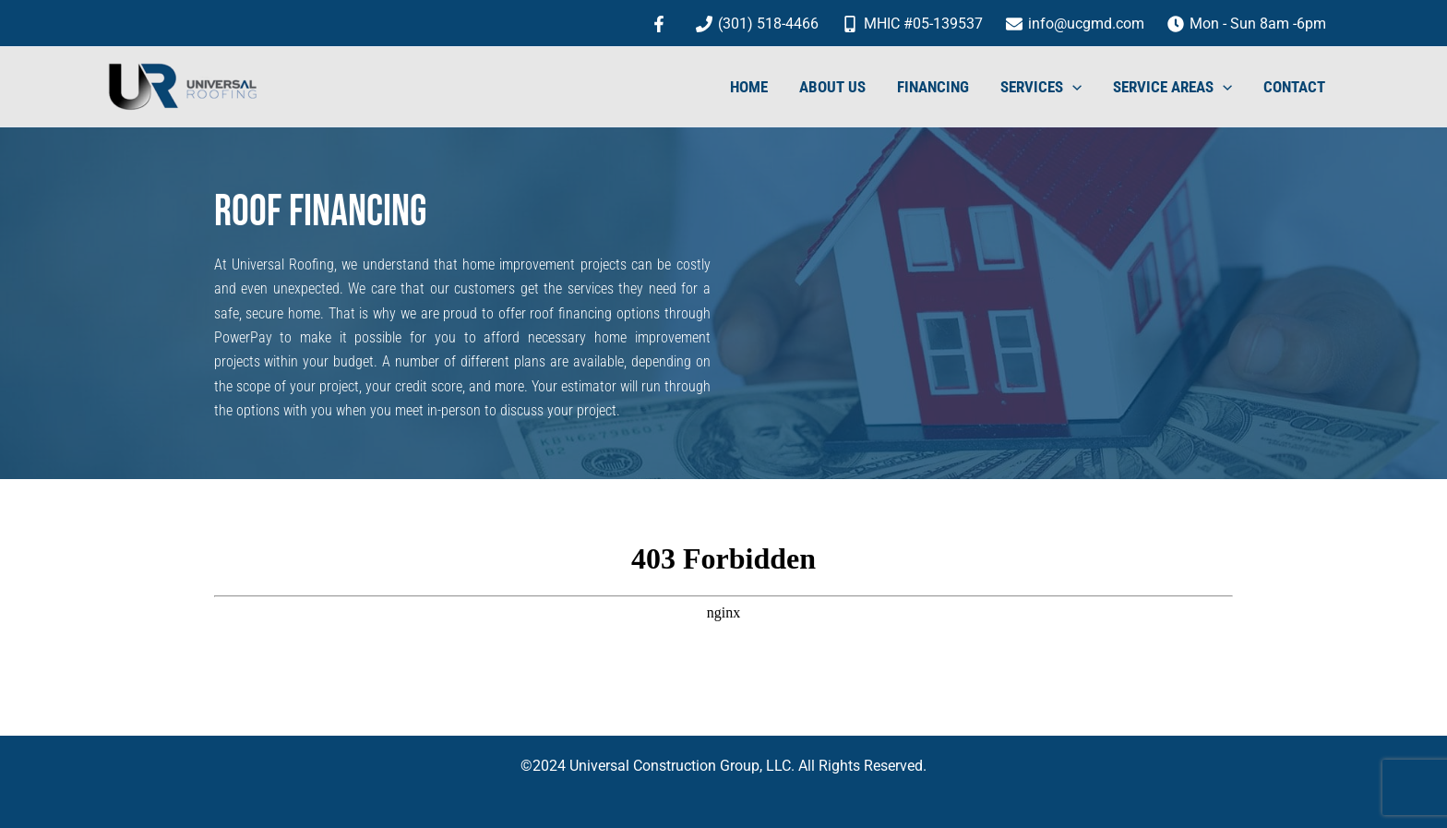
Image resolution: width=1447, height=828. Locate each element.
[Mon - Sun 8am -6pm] (1246, 24)
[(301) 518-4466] (757, 24)
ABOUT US (832, 87)
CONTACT (1294, 87)
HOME (749, 87)
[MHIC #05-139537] (912, 24)
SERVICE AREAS (1172, 87)
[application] (1072, 87)
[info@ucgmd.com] (1074, 24)
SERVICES (1041, 87)
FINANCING (933, 87)
